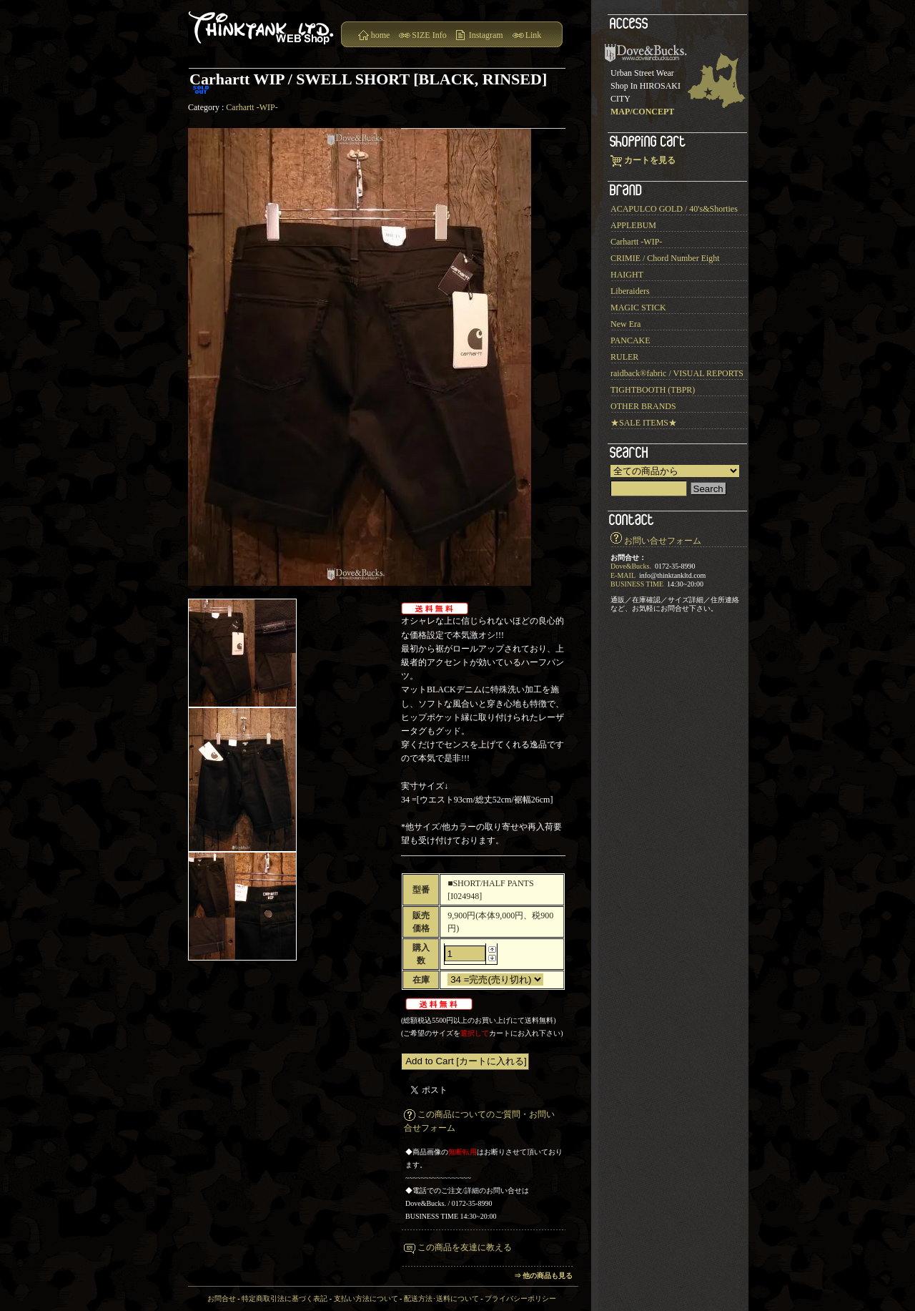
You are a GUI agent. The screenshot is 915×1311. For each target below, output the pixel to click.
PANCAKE (630, 340)
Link (533, 35)
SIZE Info (429, 35)
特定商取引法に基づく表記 (284, 1298)
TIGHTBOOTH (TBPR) (652, 390)
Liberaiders (630, 291)
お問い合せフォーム (662, 541)
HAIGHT (626, 275)
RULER (624, 357)
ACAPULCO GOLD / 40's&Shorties (674, 209)
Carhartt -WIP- (251, 107)
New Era (625, 324)
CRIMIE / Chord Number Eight (665, 258)
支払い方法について (366, 1298)
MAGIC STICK (638, 308)
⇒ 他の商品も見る (543, 1276)
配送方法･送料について (441, 1298)
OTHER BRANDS (643, 406)
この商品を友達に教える (464, 1247)
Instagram (486, 35)
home (380, 35)
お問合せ (221, 1298)
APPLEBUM (633, 225)
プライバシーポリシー (520, 1298)
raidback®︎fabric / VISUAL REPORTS (676, 373)
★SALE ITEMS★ (643, 423)
